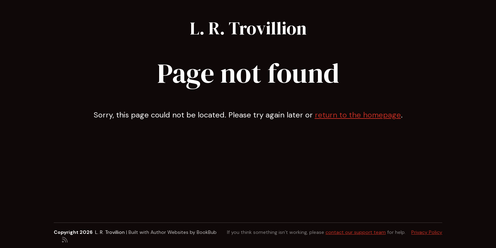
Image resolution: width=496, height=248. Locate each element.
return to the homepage (358, 115)
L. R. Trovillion (248, 28)
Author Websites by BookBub (184, 232)
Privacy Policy (426, 232)
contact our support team (356, 232)
